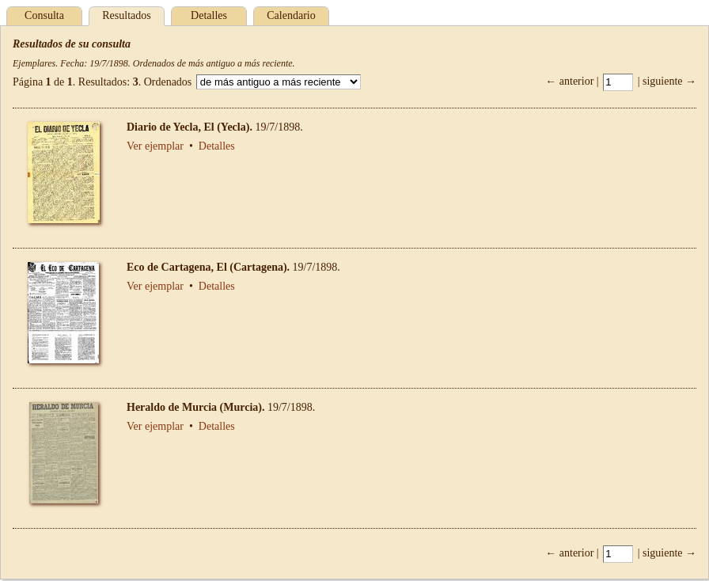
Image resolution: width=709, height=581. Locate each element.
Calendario (291, 15)
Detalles (209, 15)
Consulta (44, 15)
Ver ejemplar (155, 146)
